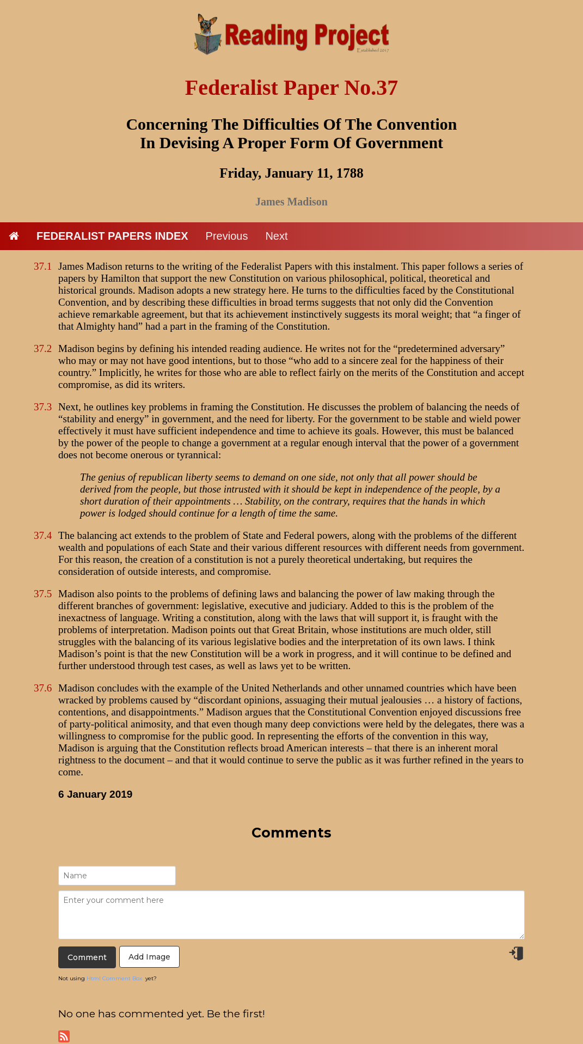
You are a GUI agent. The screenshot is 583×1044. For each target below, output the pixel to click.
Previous (227, 236)
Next (276, 236)
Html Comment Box (114, 978)
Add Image (149, 957)
